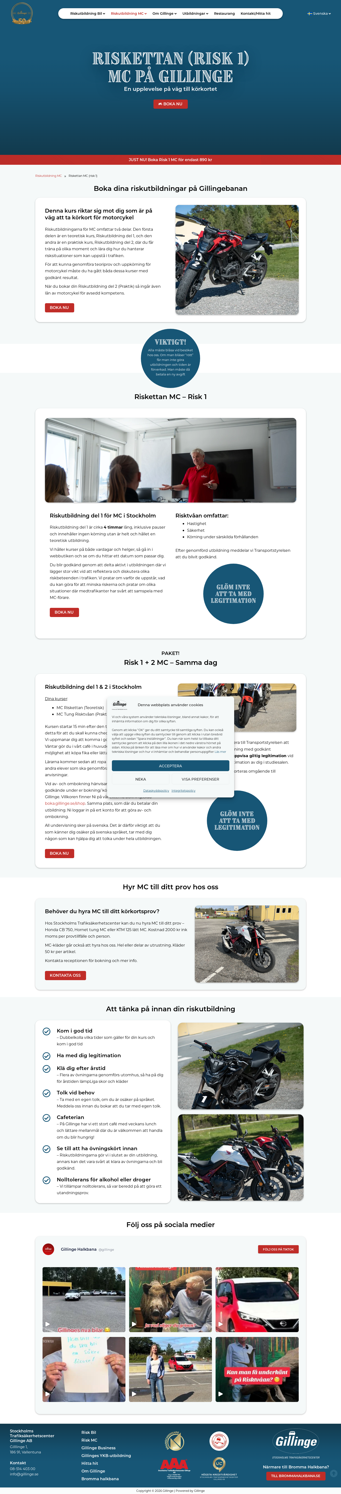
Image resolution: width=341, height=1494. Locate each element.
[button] (87, 13)
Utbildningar (195, 13)
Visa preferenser (200, 779)
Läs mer (220, 752)
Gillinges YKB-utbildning (106, 1455)
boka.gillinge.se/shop (65, 803)
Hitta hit (89, 1463)
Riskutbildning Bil (87, 13)
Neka (140, 779)
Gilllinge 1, (19, 1446)
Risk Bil (88, 1432)
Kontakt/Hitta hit (256, 13)
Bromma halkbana (100, 1478)
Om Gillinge (164, 13)
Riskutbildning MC (129, 13)
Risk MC (89, 1440)
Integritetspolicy (184, 790)
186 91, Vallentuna (25, 1452)
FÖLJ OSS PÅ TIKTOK (278, 1249)
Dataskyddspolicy (156, 790)
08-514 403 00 (22, 1468)
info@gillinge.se (24, 1474)
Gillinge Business (98, 1447)
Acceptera (170, 765)
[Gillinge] (119, 704)
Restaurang (224, 13)
